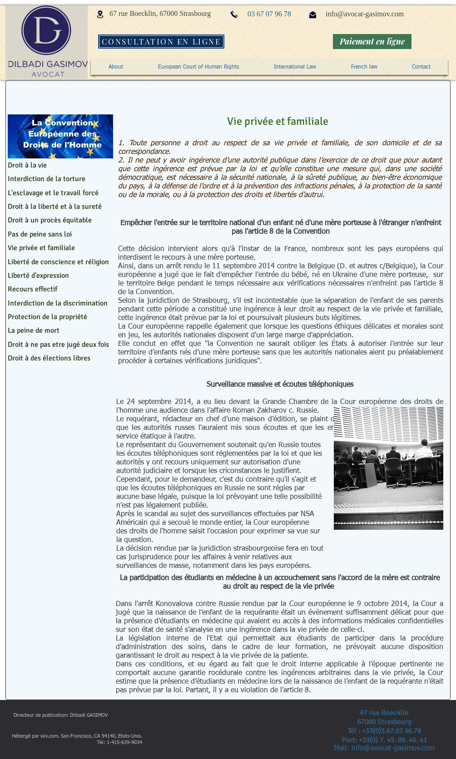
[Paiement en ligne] (372, 41)
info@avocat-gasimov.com (365, 14)
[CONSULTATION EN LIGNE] (161, 41)
